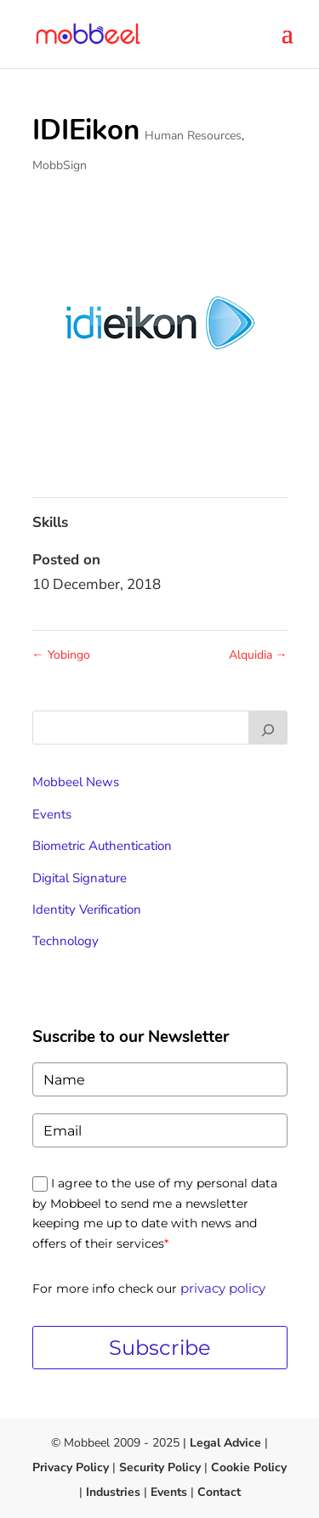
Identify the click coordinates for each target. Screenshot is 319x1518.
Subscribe (160, 1347)
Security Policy (160, 1467)
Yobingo (61, 655)
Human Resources (193, 135)
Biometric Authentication (102, 845)
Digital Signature (79, 877)
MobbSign (59, 165)
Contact (219, 1492)
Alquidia (258, 655)
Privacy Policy (70, 1467)
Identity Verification (86, 909)
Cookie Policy (247, 1467)
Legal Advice (225, 1443)
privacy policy (222, 1288)
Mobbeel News (75, 781)
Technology (65, 940)
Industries (113, 1492)
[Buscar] (268, 728)
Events (51, 814)
